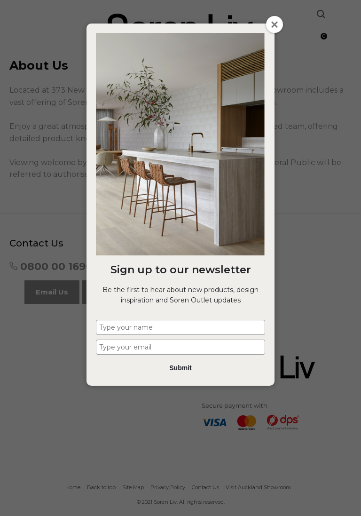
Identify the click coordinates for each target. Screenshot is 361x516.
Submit (180, 368)
